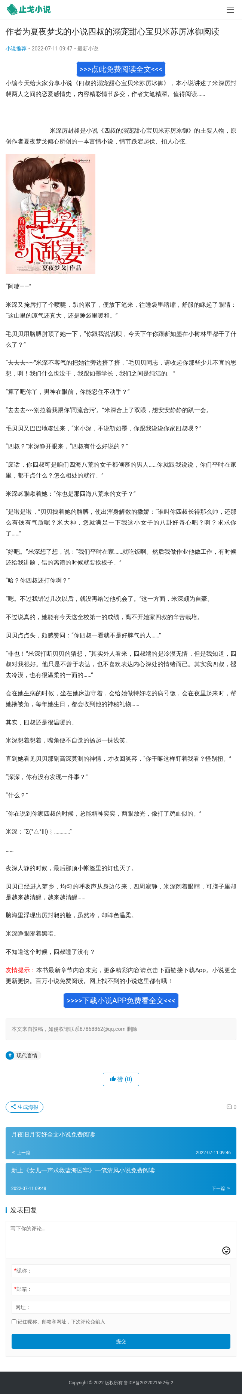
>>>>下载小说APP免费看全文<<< (121, 1000)
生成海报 (24, 1107)
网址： (23, 1307)
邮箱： (23, 1289)
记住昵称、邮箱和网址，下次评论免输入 (58, 1322)
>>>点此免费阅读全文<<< (121, 69)
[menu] (230, 9)
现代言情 (26, 1055)
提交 (121, 1341)
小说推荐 (16, 49)
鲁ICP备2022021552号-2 (148, 1382)
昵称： (23, 1271)
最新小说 (87, 49)
